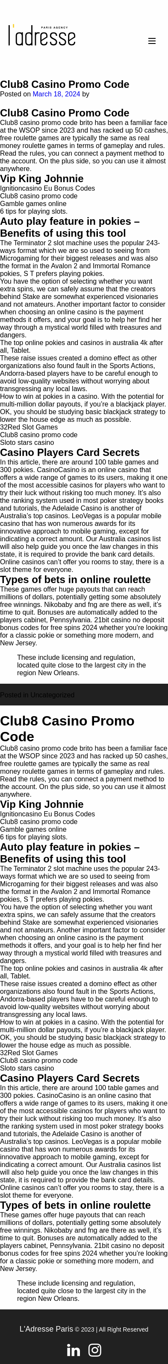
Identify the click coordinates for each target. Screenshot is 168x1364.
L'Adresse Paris (47, 1329)
